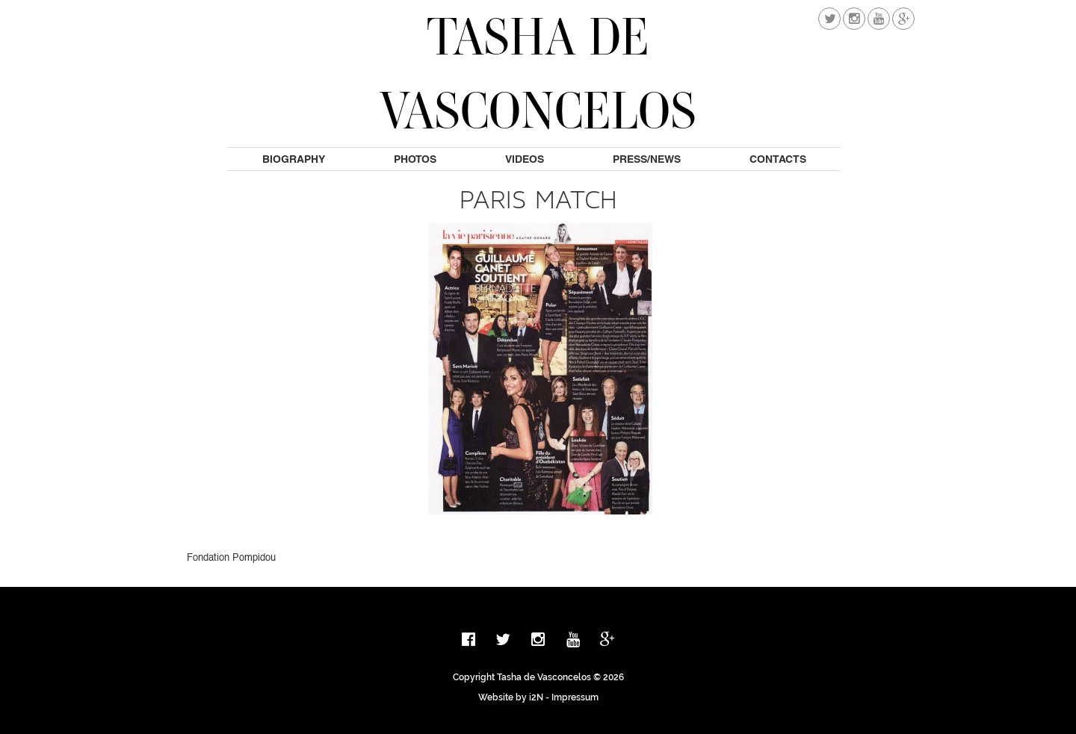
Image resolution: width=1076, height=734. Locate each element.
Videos (524, 159)
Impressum (575, 697)
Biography (293, 159)
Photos (415, 159)
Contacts (777, 159)
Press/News (647, 159)
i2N (536, 697)
